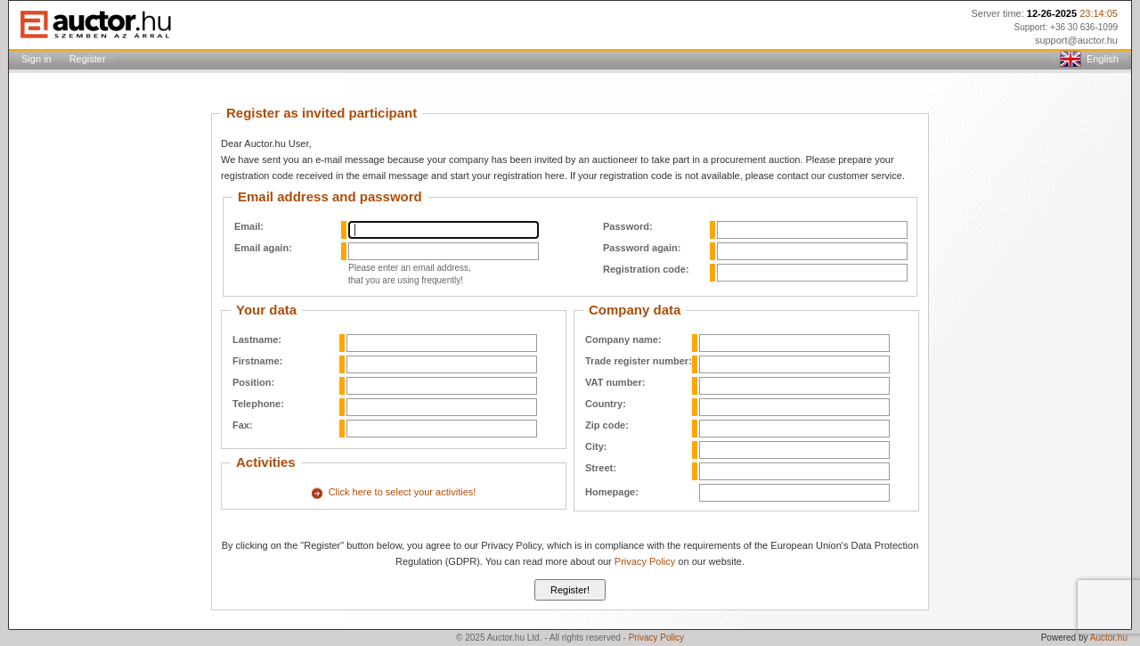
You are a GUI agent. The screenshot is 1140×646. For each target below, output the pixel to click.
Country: (605, 403)
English (1089, 60)
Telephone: (258, 403)
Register (87, 58)
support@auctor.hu (1076, 40)
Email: (249, 226)
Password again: (641, 247)
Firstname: (257, 361)
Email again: (263, 247)
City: (596, 446)
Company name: (623, 339)
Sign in (36, 58)
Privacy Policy (645, 561)
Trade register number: (638, 361)
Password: (628, 226)
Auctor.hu (1109, 637)
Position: (253, 382)
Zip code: (607, 425)
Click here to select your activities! (402, 492)
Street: (600, 467)
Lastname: (256, 339)
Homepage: (612, 492)
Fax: (242, 425)
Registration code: (646, 269)
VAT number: (615, 382)
